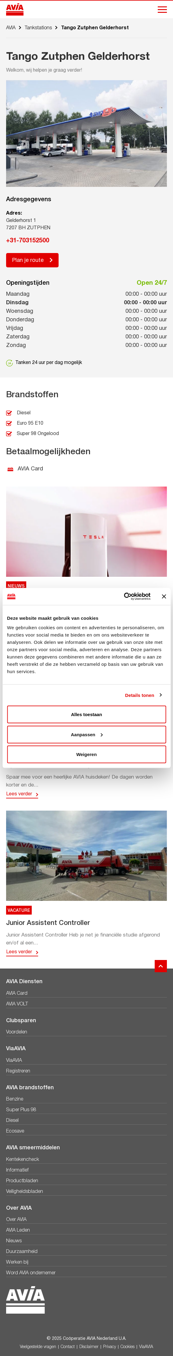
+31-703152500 (27, 241)
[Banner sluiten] (164, 596)
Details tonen (139, 695)
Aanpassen (87, 734)
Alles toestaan (86, 714)
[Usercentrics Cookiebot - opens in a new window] (123, 597)
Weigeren (86, 754)
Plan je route (28, 260)
